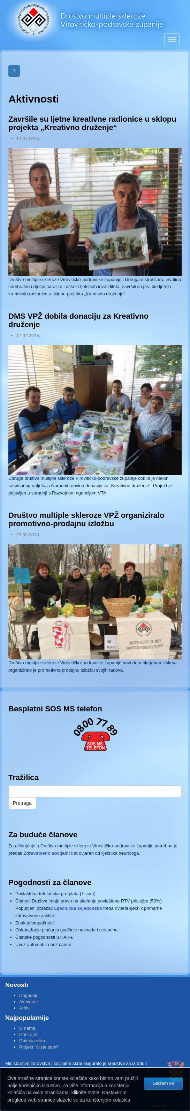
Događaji (28, 995)
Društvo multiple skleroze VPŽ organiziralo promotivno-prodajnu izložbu (86, 519)
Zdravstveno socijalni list (50, 853)
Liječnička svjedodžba (78, 908)
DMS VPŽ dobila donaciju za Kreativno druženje (78, 320)
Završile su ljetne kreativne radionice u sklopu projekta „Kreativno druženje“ (92, 123)
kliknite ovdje (85, 1092)
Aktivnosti (29, 1001)
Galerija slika (32, 1040)
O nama (27, 1028)
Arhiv (24, 1008)
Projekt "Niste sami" (39, 1047)
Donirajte (28, 1034)
